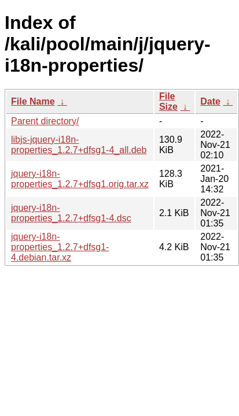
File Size (168, 101)
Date (210, 101)
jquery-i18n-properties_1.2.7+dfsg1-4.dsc (71, 213)
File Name (33, 101)
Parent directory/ (45, 121)
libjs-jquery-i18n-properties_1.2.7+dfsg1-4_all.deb (78, 145)
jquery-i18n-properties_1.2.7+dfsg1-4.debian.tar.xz (60, 247)
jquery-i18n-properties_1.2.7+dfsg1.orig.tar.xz (80, 179)
